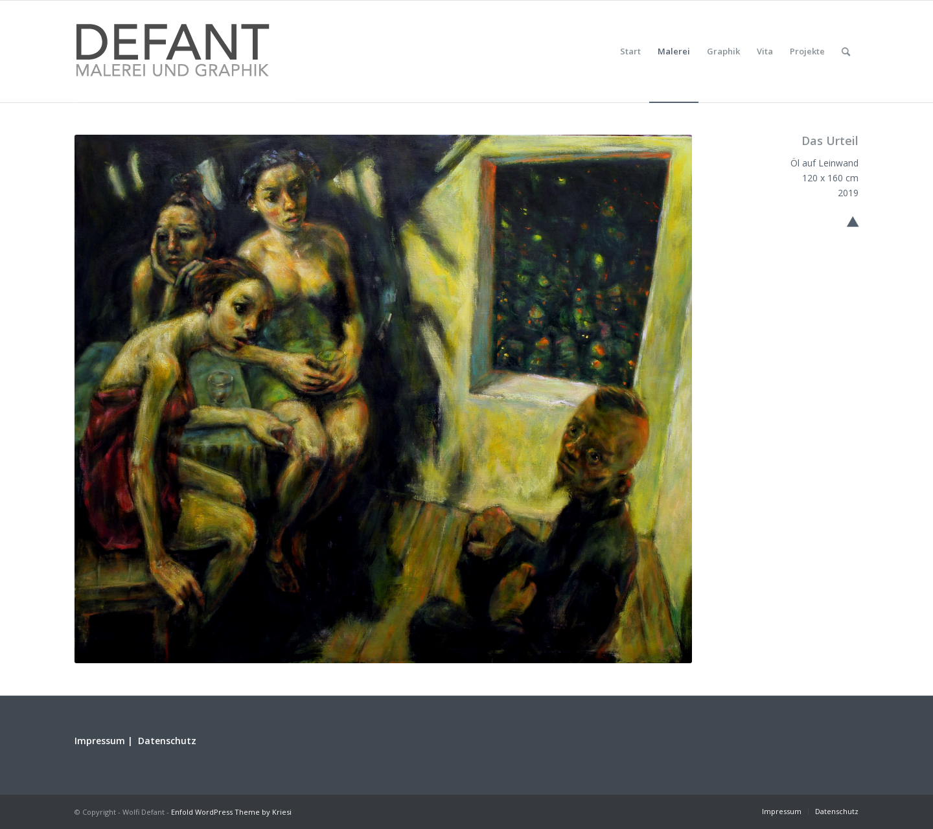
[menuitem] (630, 51)
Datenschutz (167, 740)
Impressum (100, 740)
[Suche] (845, 51)
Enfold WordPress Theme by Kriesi (231, 812)
